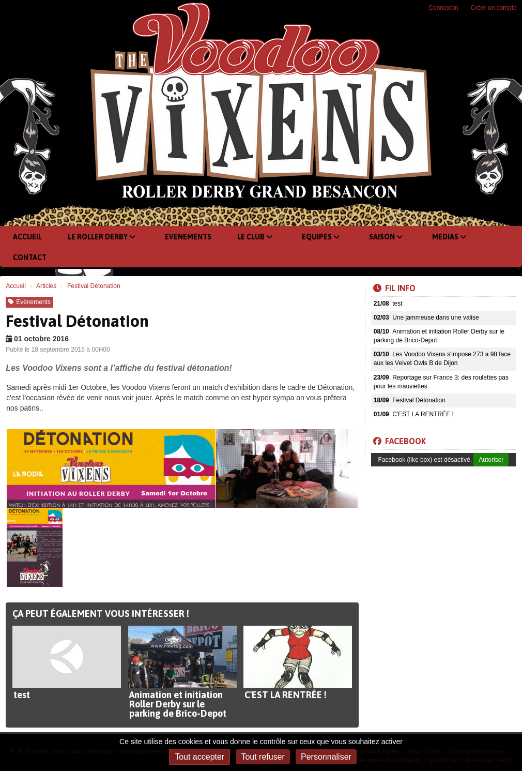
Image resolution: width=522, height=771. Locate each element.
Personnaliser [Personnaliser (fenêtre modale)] (326, 756)
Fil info (394, 288)
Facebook (399, 441)
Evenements (188, 237)
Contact (30, 257)
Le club (254, 237)
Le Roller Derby (101, 237)
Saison (386, 237)
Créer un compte (494, 7)
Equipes (321, 237)
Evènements (29, 302)
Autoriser (491, 459)
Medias (449, 237)
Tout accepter (199, 756)
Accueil (27, 237)
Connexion (443, 7)
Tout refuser (262, 756)
